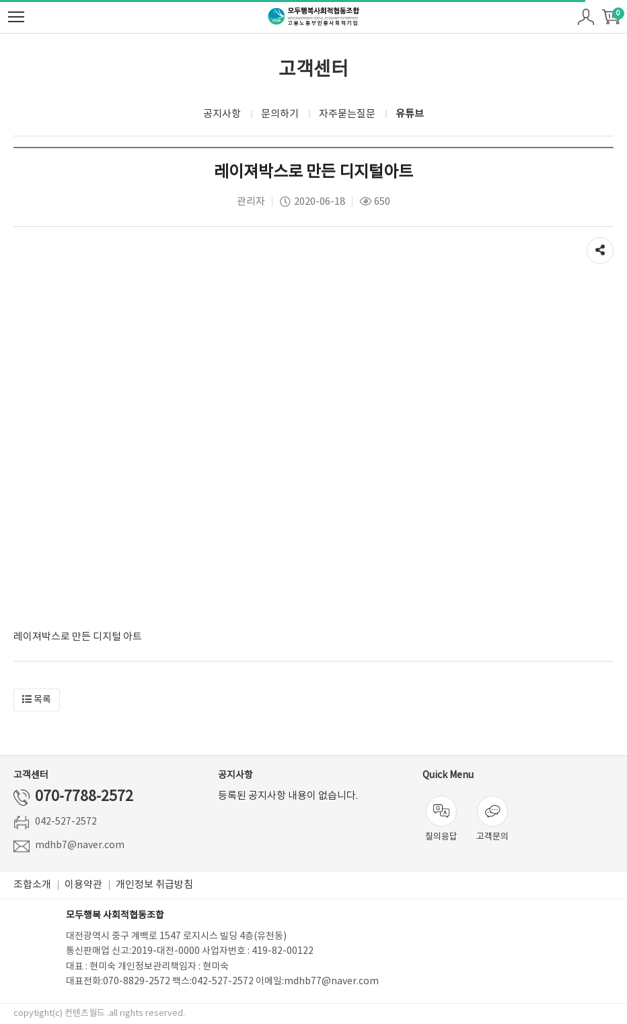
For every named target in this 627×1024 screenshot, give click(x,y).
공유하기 (600, 247)
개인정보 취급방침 (154, 885)
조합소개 (32, 885)
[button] (36, 700)
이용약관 (83, 885)
